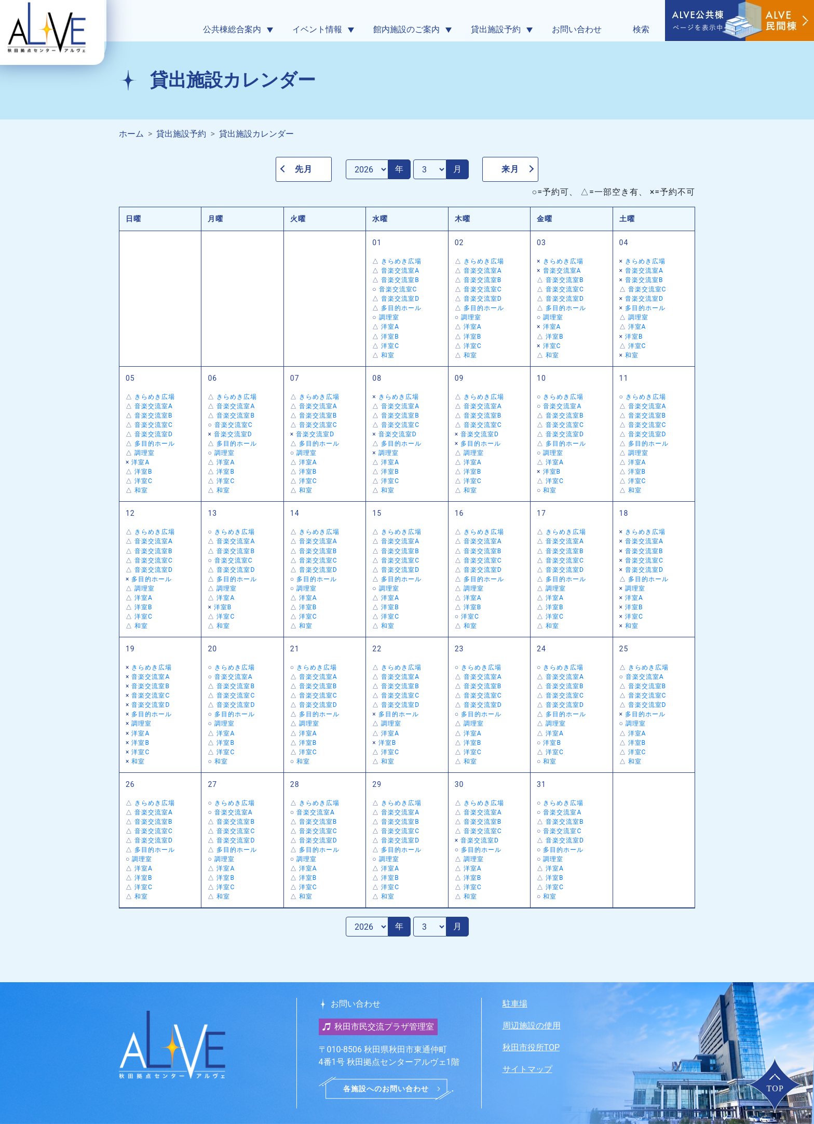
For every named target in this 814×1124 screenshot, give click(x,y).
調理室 (389, 317)
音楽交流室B (400, 280)
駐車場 (515, 1004)
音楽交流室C (398, 289)
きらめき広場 (401, 261)
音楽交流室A (400, 270)
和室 (388, 355)
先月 (304, 169)
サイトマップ (527, 1069)
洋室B (390, 336)
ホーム (131, 134)
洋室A (390, 326)
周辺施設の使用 (532, 1026)
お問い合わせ (577, 29)
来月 (510, 169)
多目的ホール (401, 308)
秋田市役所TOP (531, 1047)
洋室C (390, 346)
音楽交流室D (400, 298)
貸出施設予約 (181, 134)
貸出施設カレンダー (256, 134)
